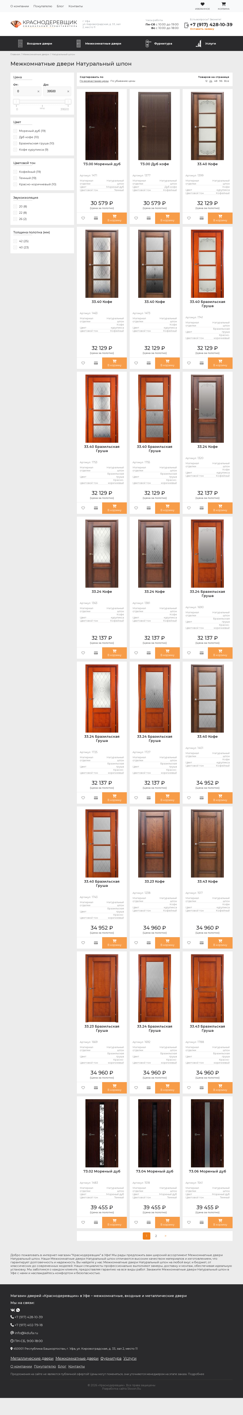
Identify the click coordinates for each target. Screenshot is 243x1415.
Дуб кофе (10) (29, 137)
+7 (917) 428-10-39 (211, 24)
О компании (19, 6)
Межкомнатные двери (103, 43)
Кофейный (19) (30, 172)
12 (206, 80)
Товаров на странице (213, 76)
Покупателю (42, 6)
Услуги (210, 43)
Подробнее (196, 1391)
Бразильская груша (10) (36, 143)
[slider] (16, 101)
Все (226, 80)
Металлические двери (32, 1375)
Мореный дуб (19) (32, 131)
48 (215, 80)
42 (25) (24, 241)
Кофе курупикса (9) (33, 149)
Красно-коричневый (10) (37, 184)
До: (46, 84)
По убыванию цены (122, 80)
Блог (60, 6)
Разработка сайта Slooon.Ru (121, 1405)
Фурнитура (163, 43)
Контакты (76, 6)
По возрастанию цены (94, 80)
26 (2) (23, 219)
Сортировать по (91, 76)
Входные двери (39, 43)
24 (210, 80)
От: (15, 84)
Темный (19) (27, 178)
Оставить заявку (202, 28)
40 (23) (24, 247)
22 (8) (23, 212)
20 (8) (23, 206)
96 (220, 80)
